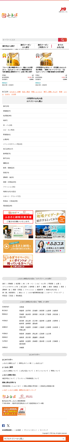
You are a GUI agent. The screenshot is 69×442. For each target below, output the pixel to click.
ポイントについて (42, 371)
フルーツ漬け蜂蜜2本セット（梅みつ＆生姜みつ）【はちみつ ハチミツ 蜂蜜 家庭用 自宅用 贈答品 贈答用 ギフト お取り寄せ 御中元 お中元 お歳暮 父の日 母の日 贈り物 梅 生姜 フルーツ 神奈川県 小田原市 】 (17, 72)
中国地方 (5, 333)
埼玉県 (42, 314)
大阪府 (42, 327)
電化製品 (19, 296)
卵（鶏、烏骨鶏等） (9, 292)
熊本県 (42, 341)
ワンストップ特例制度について (28, 378)
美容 (62, 287)
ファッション (29, 290)
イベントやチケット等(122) (12, 144)
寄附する (49, 4)
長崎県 (35, 341)
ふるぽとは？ (38, 363)
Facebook (3, 425)
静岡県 (28, 323)
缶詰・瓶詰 (26, 92)
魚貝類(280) (7, 116)
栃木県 (28, 314)
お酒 (57, 284)
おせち (7, 94)
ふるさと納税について (10, 371)
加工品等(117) (8, 149)
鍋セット (22, 292)
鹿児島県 (22, 344)
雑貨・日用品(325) (9, 182)
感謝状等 (40, 290)
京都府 (35, 327)
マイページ (43, 4)
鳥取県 (21, 334)
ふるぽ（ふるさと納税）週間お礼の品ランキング (19, 390)
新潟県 (21, 321)
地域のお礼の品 (51, 290)
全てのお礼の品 (60, 46)
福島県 (55, 310)
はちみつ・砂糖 (15, 92)
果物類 (10, 284)
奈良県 (55, 327)
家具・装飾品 (53, 287)
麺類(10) (6, 163)
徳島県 (21, 337)
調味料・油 (6, 290)
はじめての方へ (29, 4)
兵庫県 (48, 327)
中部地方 (5, 320)
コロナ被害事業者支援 (35, 292)
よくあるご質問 (36, 4)
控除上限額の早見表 (31, 386)
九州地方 (5, 341)
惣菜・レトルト (36, 92)
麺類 (44, 287)
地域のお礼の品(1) (9, 191)
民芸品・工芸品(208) (10, 201)
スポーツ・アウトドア (54, 292)
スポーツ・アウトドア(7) (11, 196)
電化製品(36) (7, 206)
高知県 (42, 337)
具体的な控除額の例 (47, 386)
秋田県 (42, 310)
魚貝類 (18, 284)
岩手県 (28, 310)
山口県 (48, 334)
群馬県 (35, 314)
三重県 (21, 327)
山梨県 (48, 321)
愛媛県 (35, 337)
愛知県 (35, 323)
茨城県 (21, 314)
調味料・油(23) (8, 177)
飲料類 (32, 287)
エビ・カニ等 (41, 284)
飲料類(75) (7, 153)
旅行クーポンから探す (26, 46)
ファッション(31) (9, 187)
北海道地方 (5, 307)
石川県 (35, 321)
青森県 (21, 310)
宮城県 (35, 310)
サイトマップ (44, 430)
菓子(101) (6, 158)
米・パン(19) (7, 125)
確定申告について (8, 378)
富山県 (28, 321)
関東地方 (4, 83)
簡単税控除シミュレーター (11, 386)
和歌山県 (22, 330)
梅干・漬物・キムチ (51, 92)
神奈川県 (4, 85)
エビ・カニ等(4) (8, 130)
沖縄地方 (5, 347)
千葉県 (48, 314)
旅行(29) (6, 106)
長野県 (55, 321)
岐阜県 (21, 323)
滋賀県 (28, 327)
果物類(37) (7, 111)
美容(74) (6, 172)
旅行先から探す (8, 46)
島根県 (28, 334)
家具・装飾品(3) (8, 168)
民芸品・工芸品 (7, 296)
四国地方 (5, 337)
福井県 (42, 321)
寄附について (55, 371)
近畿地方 (5, 327)
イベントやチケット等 (10, 287)
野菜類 (51, 284)
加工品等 (24, 287)
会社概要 (18, 430)
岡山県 (35, 334)
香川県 (28, 337)
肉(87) (5, 120)
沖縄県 (21, 347)
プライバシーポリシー (30, 430)
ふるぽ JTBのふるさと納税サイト (11, 19)
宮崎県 (55, 341)
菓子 (38, 287)
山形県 (48, 310)
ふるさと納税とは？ (9, 363)
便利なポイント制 (25, 363)
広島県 (42, 334)
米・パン (31, 284)
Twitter (8, 425)
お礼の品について (27, 371)
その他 (13, 94)
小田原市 (11, 85)
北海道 (21, 307)
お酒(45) (6, 139)
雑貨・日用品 (17, 290)
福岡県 (21, 341)
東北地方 (5, 310)
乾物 (60, 92)
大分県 (48, 341)
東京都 (55, 314)
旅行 (4, 284)
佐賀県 (28, 341)
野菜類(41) (7, 134)
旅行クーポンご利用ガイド (43, 46)
